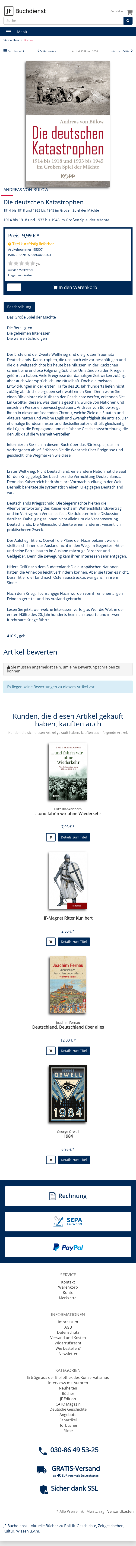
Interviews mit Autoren (68, 1382)
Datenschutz (68, 1332)
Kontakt (68, 1282)
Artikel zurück (48, 51)
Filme (68, 1430)
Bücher (68, 1393)
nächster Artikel (121, 51)
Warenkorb (68, 1287)
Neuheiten (68, 1388)
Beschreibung (19, 306)
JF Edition (68, 1398)
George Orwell (68, 1131)
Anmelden (117, 11)
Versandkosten (120, 1511)
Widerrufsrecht (68, 1343)
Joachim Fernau (68, 1022)
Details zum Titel (74, 837)
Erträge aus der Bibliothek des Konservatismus (68, 1377)
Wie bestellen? (68, 1348)
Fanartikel (68, 1420)
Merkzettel (68, 1297)
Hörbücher (68, 1425)
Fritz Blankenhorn (68, 809)
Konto (68, 1292)
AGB (68, 1327)
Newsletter (68, 1353)
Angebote (68, 1414)
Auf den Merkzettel (20, 270)
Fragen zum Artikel (20, 275)
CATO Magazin (68, 1404)
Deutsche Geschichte (68, 1409)
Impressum (68, 1321)
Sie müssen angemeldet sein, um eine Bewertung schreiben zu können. (63, 669)
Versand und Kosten (68, 1337)
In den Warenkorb (75, 287)
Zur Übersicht (16, 51)
